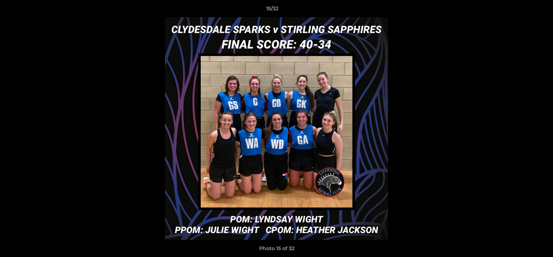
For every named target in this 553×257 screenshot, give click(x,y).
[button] (523, 10)
